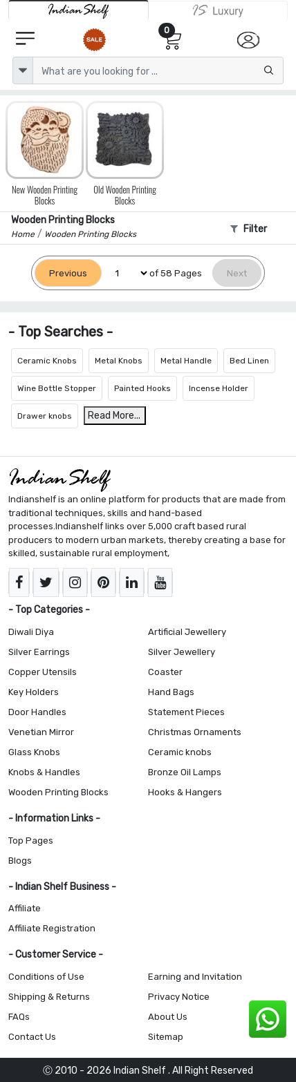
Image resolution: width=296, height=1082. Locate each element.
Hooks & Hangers (185, 792)
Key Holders (33, 692)
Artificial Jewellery (187, 632)
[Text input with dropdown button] (158, 70)
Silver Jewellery (181, 652)
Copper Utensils (42, 672)
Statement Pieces (186, 712)
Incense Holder (218, 388)
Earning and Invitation (195, 976)
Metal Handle (186, 361)
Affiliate (24, 908)
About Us (167, 1017)
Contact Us (32, 1037)
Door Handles (37, 712)
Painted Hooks (142, 388)
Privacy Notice (179, 996)
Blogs (20, 860)
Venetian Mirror (41, 732)
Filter (248, 229)
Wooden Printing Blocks (58, 792)
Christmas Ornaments (194, 732)
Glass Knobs (34, 752)
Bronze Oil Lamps (184, 772)
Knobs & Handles (44, 772)
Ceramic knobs (180, 752)
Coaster (165, 672)
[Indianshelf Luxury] (218, 10)
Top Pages (30, 840)
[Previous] (68, 273)
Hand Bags (171, 692)
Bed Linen (249, 361)
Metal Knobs (118, 361)
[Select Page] (125, 273)
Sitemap (165, 1037)
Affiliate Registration (51, 928)
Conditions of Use (46, 976)
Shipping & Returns (49, 996)
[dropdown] (22, 70)
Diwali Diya (31, 632)
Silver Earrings (39, 652)
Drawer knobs (44, 416)
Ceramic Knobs (47, 361)
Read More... (114, 415)
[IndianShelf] (78, 10)
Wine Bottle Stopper (56, 388)
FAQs (19, 1017)
